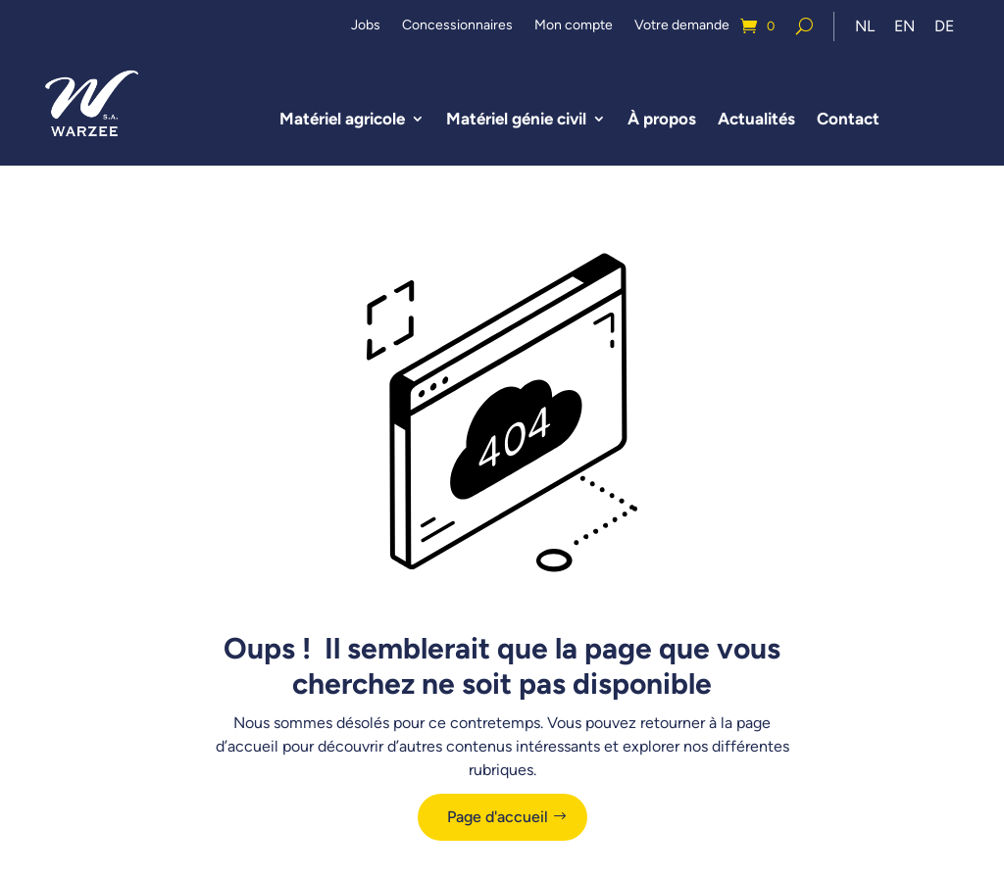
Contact (849, 120)
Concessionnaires (457, 26)
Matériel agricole (343, 120)
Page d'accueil (497, 819)
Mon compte (573, 26)
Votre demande (681, 26)
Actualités (757, 120)
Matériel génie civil (517, 120)
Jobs (365, 26)
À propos (662, 120)
